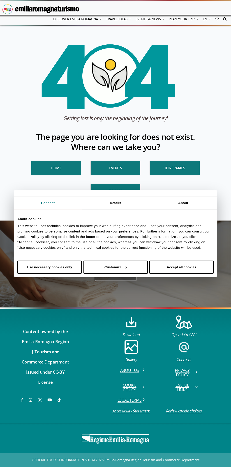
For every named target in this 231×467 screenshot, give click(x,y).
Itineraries (175, 168)
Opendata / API (183, 326)
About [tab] (183, 203)
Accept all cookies (181, 267)
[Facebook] (22, 400)
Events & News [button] (149, 19)
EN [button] (205, 19)
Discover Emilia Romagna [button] (76, 19)
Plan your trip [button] (182, 19)
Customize (115, 267)
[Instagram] (31, 400)
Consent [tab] (48, 203)
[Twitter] (40, 400)
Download (131, 326)
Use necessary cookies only (49, 267)
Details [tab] (115, 203)
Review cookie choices (184, 411)
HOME (56, 168)
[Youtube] (49, 400)
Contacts (184, 351)
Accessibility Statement (131, 411)
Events (115, 168)
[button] (217, 19)
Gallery (131, 351)
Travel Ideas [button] (117, 19)
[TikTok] (59, 400)
